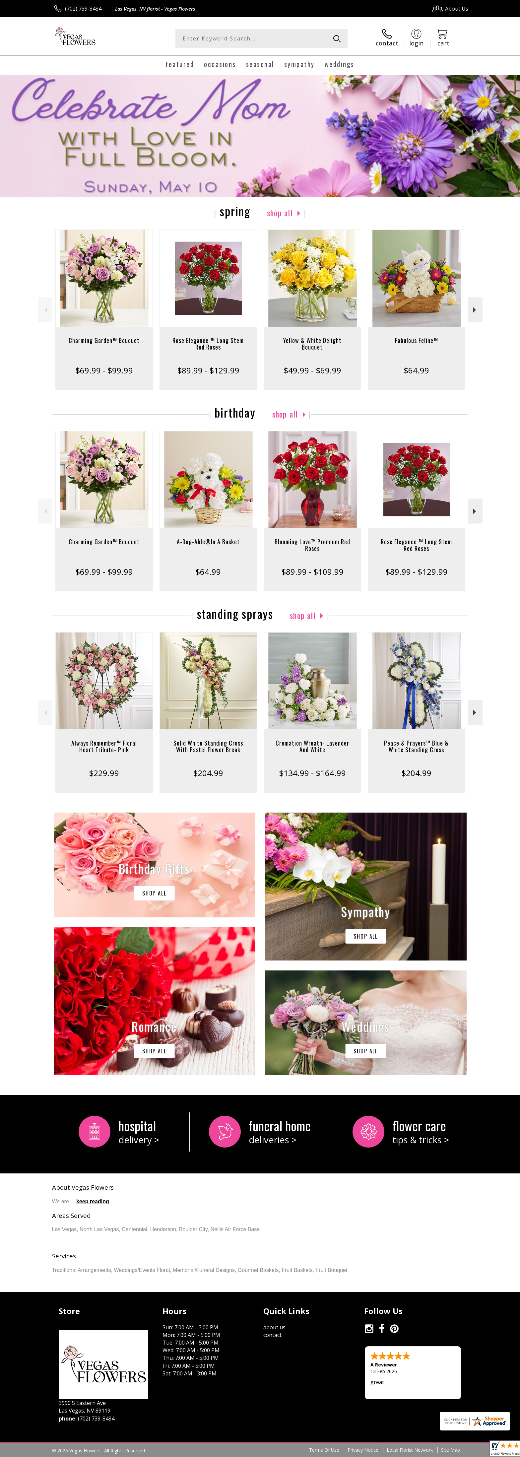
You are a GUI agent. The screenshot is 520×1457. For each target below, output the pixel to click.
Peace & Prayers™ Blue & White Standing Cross (416, 746)
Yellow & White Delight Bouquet (312, 343)
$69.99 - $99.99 (104, 370)
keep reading (92, 1201)
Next (475, 310)
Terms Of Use (324, 1450)
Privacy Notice (363, 1450)
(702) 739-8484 (83, 8)
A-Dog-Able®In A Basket (208, 541)
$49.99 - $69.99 (312, 370)
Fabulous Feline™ (416, 340)
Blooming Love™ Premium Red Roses (312, 545)
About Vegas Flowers (83, 1187)
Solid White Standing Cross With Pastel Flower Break (208, 746)
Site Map (450, 1450)
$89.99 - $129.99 (208, 370)
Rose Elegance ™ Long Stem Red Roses (208, 343)
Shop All (280, 213)
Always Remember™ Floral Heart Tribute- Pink (104, 746)
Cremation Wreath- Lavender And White (312, 746)
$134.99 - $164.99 (312, 772)
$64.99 (416, 370)
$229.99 (104, 772)
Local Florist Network (410, 1450)
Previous (45, 310)
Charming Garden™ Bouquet (104, 340)
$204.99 (208, 772)
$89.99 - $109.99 (312, 571)
